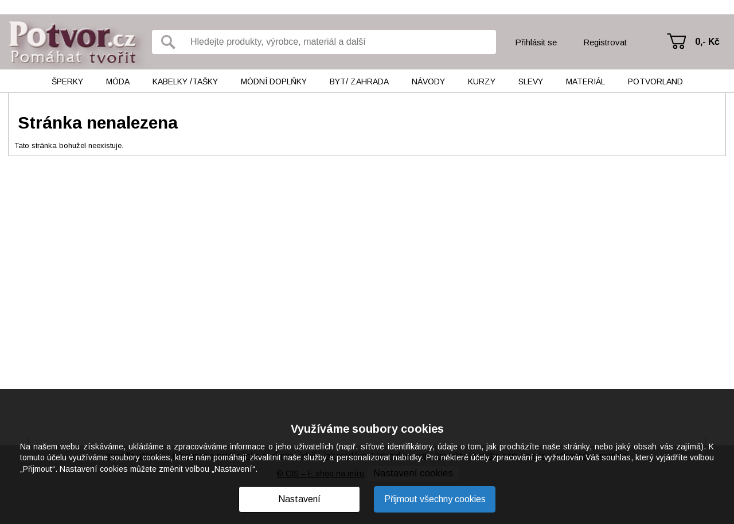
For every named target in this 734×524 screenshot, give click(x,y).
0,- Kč (707, 41)
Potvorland (655, 81)
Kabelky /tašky (185, 81)
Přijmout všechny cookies (435, 499)
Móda (118, 81)
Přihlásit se (536, 42)
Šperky (67, 81)
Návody (428, 81)
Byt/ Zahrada (359, 81)
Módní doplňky (274, 81)
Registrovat (605, 42)
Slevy (530, 81)
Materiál (585, 81)
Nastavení (299, 499)
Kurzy (481, 81)
